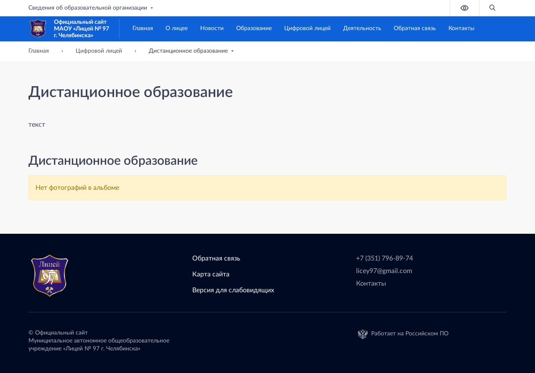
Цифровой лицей (307, 28)
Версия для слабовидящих (233, 290)
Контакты (461, 28)
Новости (212, 28)
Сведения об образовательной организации (91, 8)
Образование (254, 28)
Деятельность (362, 28)
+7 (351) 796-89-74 (384, 258)
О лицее (177, 28)
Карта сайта (210, 274)
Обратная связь (415, 28)
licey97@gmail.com (384, 271)
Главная (142, 28)
